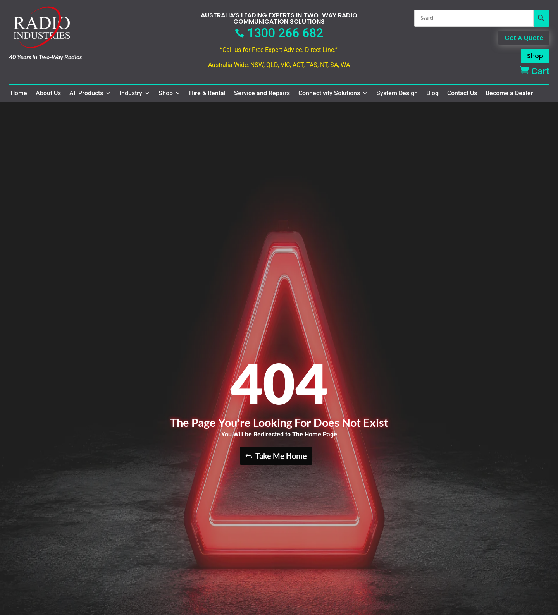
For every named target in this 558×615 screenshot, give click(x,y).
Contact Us (462, 93)
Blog (432, 93)
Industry (130, 93)
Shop (535, 56)
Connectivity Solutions (329, 93)
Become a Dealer (509, 93)
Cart (534, 71)
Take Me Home (281, 455)
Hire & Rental (207, 93)
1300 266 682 (279, 33)
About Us (48, 93)
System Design (397, 93)
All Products (86, 93)
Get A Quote (524, 37)
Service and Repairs (262, 93)
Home (18, 93)
